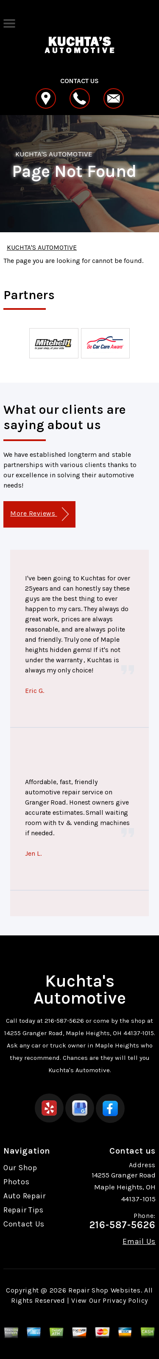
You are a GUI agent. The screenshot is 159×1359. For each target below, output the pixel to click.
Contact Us (24, 1224)
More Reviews (39, 514)
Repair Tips (23, 1210)
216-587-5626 (64, 1020)
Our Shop (20, 1167)
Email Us (139, 1241)
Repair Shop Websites (104, 1290)
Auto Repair (24, 1195)
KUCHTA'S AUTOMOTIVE (53, 154)
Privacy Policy (125, 1300)
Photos (16, 1181)
